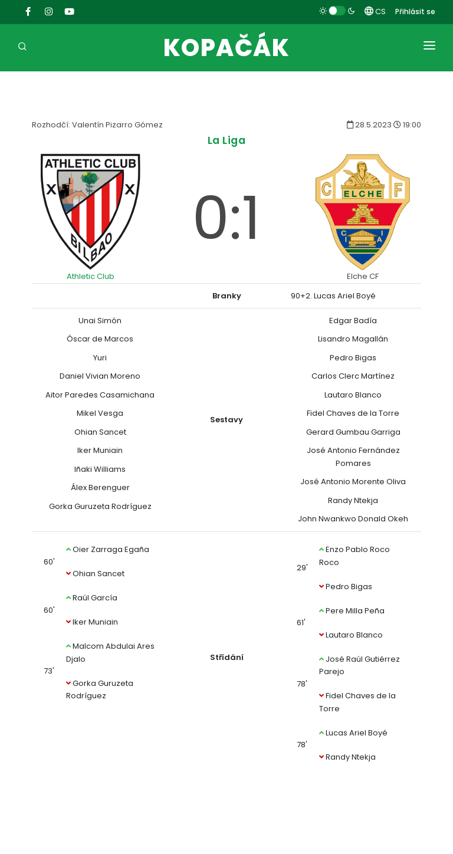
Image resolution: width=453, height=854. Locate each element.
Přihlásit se (415, 11)
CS (375, 11)
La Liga (227, 140)
